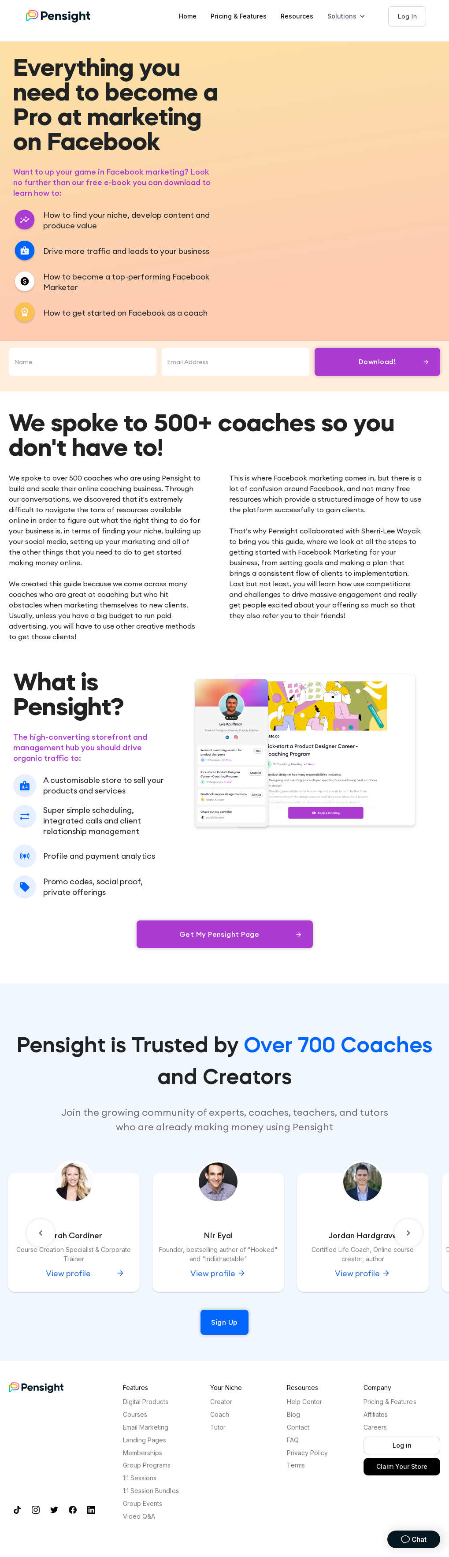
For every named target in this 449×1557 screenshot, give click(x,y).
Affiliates (376, 1414)
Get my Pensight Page (219, 934)
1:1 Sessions (139, 1478)
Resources (297, 16)
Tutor (218, 1427)
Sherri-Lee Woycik (391, 530)
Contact (298, 1427)
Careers (375, 1427)
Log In (407, 16)
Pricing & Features (239, 16)
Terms (296, 1465)
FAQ (293, 1440)
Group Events (142, 1503)
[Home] (67, 16)
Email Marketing (145, 1427)
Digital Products (145, 1401)
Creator (221, 1401)
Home (188, 16)
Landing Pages (144, 1440)
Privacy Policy (307, 1452)
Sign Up (224, 1322)
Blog (293, 1414)
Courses (135, 1414)
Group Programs (147, 1465)
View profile (212, 1273)
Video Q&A (139, 1516)
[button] (350, 16)
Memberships (142, 1452)
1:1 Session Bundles (151, 1490)
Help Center (304, 1401)
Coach (219, 1414)
